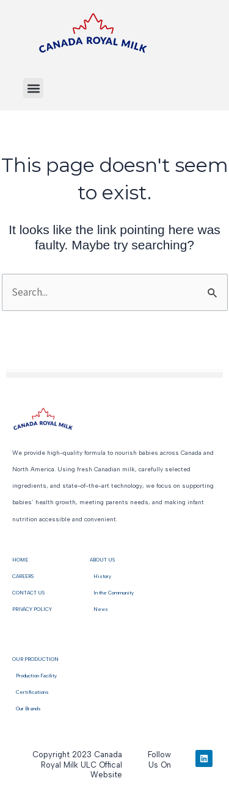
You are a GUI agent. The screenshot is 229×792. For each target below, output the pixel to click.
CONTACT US (28, 593)
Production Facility (36, 675)
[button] (33, 88)
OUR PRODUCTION (35, 659)
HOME (20, 560)
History (100, 576)
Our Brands (26, 708)
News (99, 609)
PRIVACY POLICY (32, 609)
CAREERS (23, 576)
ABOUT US (102, 560)
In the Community (112, 593)
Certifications (30, 692)
